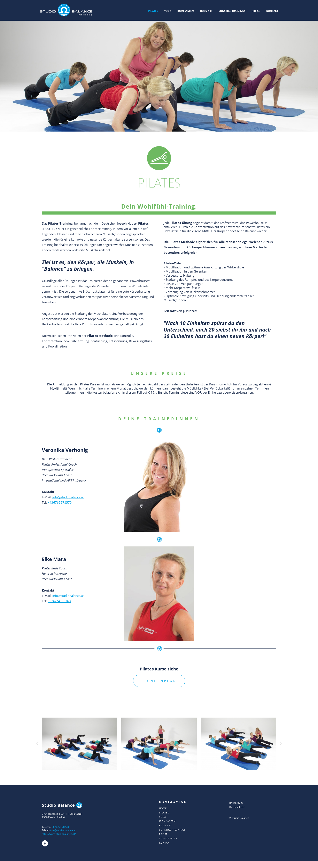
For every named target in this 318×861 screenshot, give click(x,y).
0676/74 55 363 (59, 601)
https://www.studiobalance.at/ (59, 834)
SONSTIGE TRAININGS (232, 11)
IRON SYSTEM (185, 11)
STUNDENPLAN (159, 681)
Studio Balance (62, 805)
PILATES (153, 11)
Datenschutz (237, 807)
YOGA (167, 11)
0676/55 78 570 (61, 827)
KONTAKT (272, 11)
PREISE (256, 11)
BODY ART (206, 11)
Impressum (236, 802)
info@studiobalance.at (68, 497)
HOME (163, 808)
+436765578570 (60, 502)
